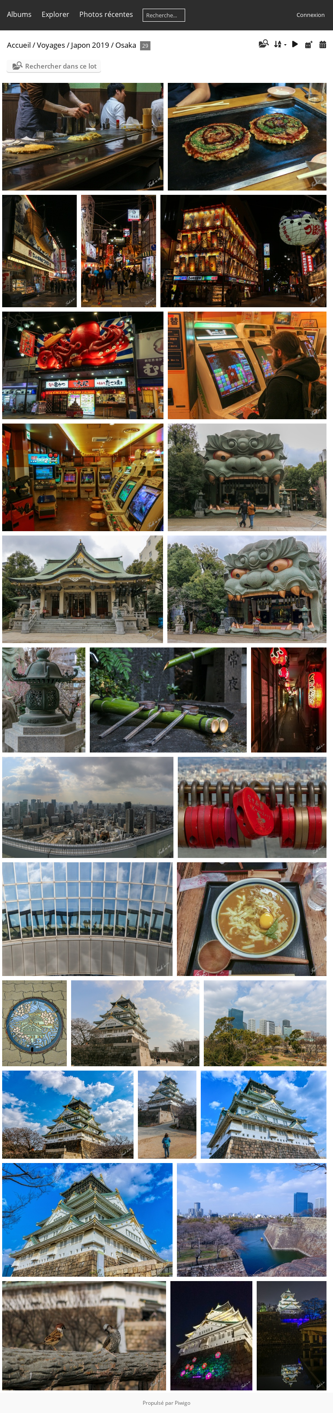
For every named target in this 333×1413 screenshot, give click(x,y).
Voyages (51, 45)
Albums (19, 14)
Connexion (311, 15)
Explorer (55, 14)
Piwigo (182, 1402)
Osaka (125, 45)
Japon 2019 (90, 45)
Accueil (19, 45)
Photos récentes (106, 14)
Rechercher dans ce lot (61, 66)
